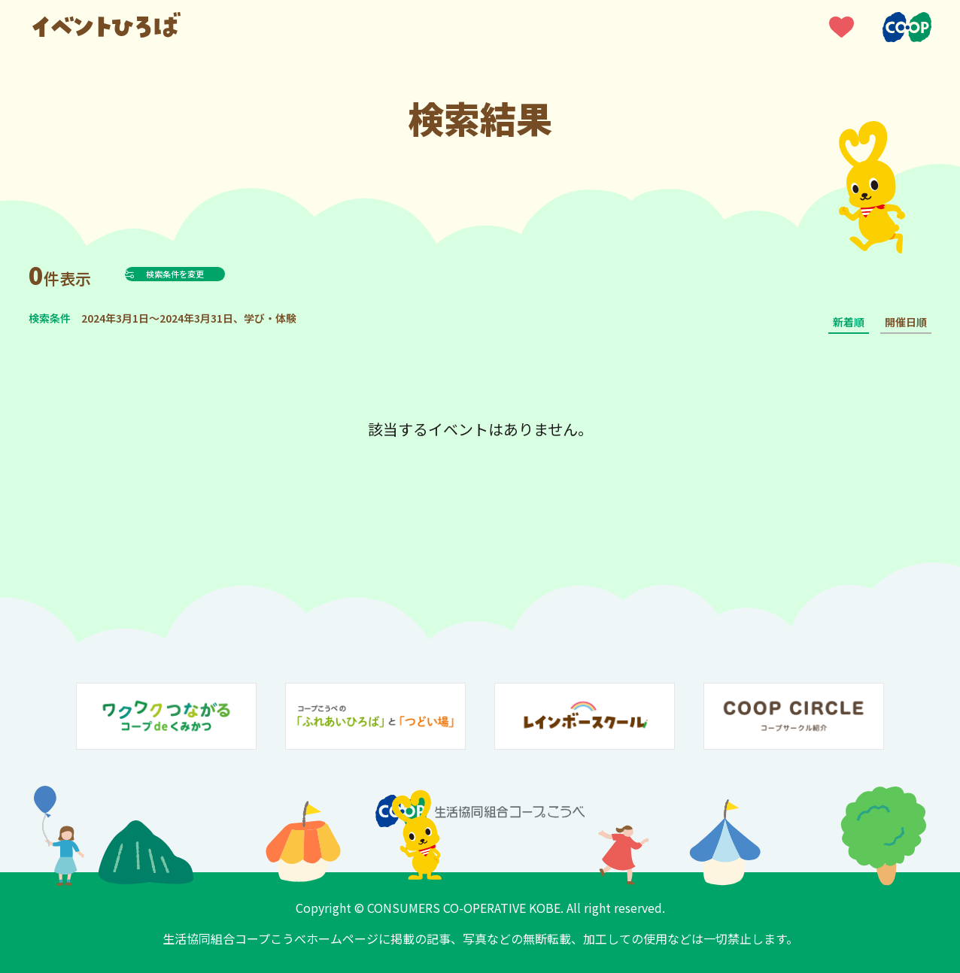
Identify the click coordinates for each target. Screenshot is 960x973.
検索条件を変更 (212, 274)
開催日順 (906, 321)
